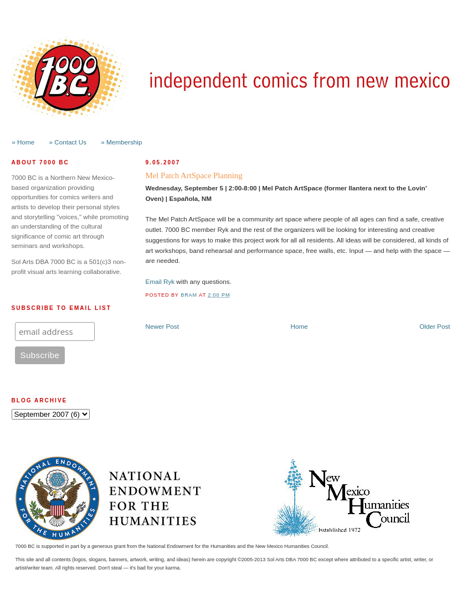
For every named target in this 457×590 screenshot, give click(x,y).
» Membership (121, 142)
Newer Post (162, 326)
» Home (23, 142)
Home (299, 326)
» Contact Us (68, 142)
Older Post (434, 326)
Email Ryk (160, 281)
